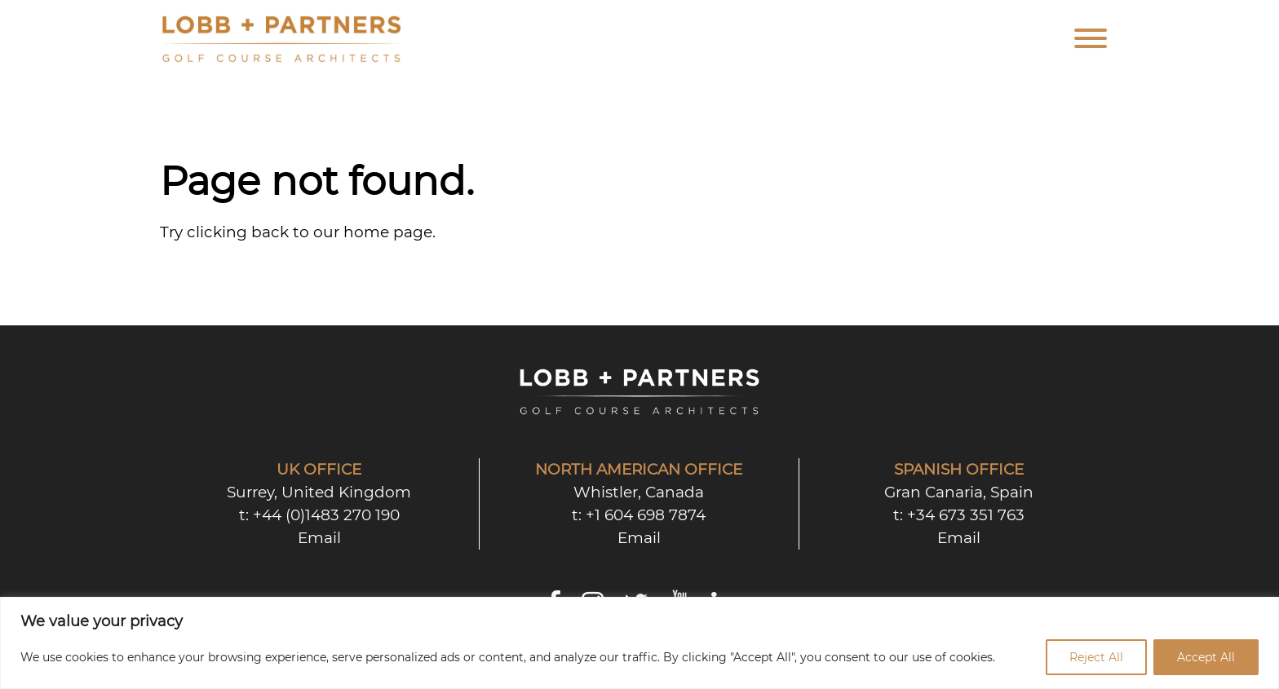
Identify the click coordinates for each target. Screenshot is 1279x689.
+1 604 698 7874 (646, 515)
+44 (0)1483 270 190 (326, 515)
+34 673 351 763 (966, 515)
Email (319, 537)
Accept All (1206, 657)
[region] (639, 643)
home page (387, 232)
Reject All (1096, 657)
